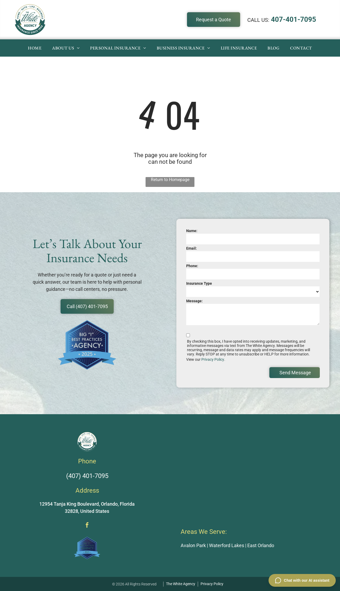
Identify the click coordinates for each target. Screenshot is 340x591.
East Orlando (260, 545)
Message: (194, 301)
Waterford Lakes (226, 545)
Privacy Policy (212, 359)
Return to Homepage (170, 179)
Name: (191, 231)
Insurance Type (199, 283)
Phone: (192, 266)
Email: (191, 248)
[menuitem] (35, 48)
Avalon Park (193, 545)
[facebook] (87, 525)
